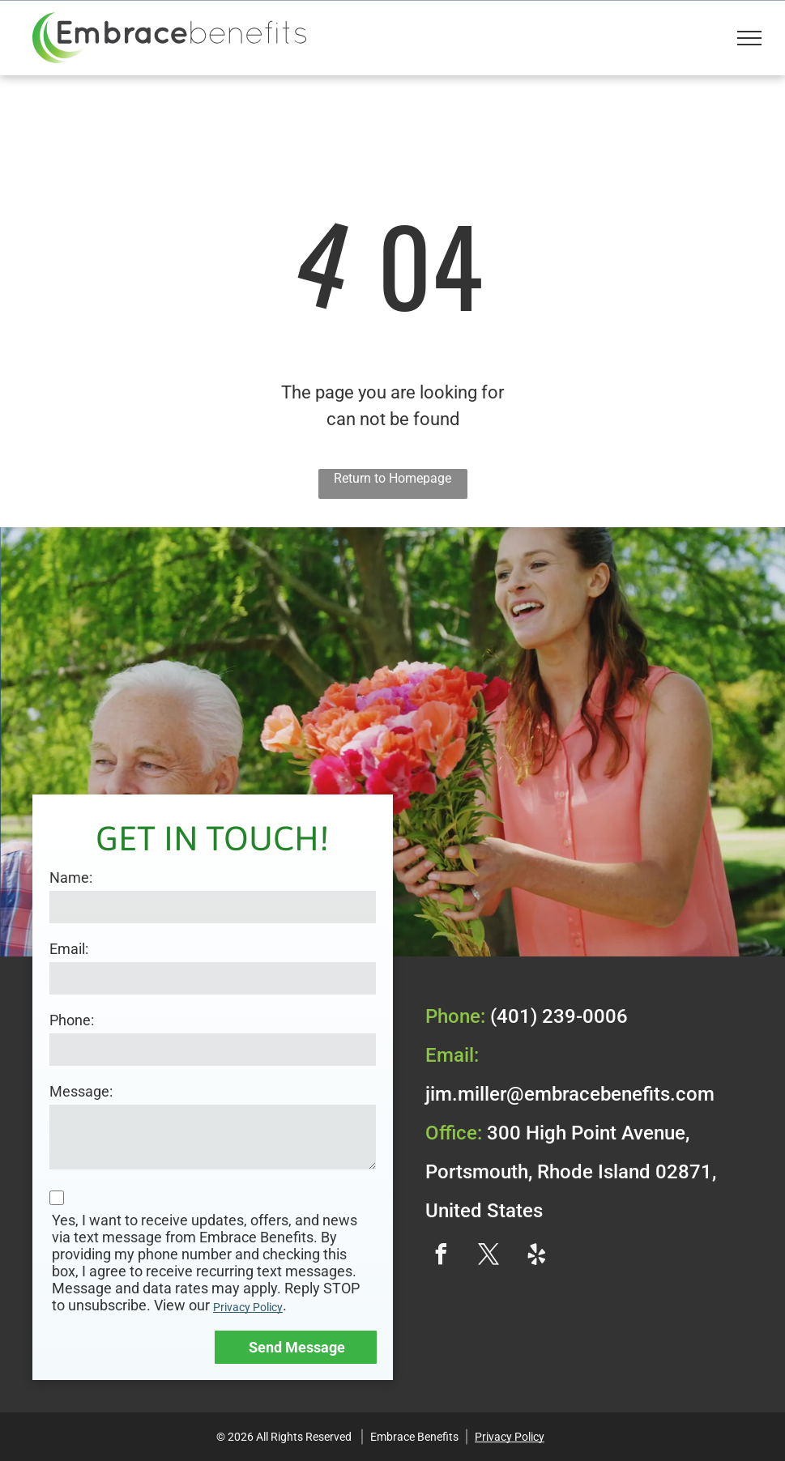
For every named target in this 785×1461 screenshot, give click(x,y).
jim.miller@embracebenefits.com (570, 1094)
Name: (70, 877)
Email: (68, 948)
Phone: (71, 1020)
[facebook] (441, 1256)
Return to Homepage (392, 478)
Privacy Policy (248, 1307)
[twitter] (489, 1256)
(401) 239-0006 (559, 1016)
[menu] (749, 38)
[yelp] (537, 1256)
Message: (81, 1091)
